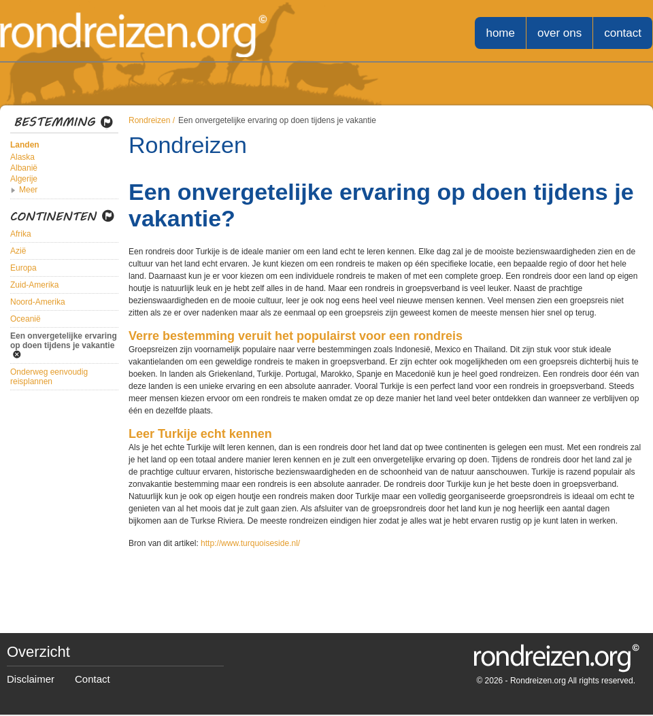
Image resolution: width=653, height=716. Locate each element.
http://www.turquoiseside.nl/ (250, 543)
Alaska (22, 157)
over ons (559, 33)
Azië (18, 251)
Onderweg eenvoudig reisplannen (49, 376)
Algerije (23, 179)
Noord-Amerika (37, 302)
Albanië (23, 168)
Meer (28, 189)
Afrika (20, 234)
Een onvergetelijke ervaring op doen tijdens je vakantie (63, 340)
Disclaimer (30, 679)
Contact (92, 679)
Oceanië (25, 319)
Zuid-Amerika (34, 285)
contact (622, 33)
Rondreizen (149, 120)
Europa (23, 268)
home (500, 33)
